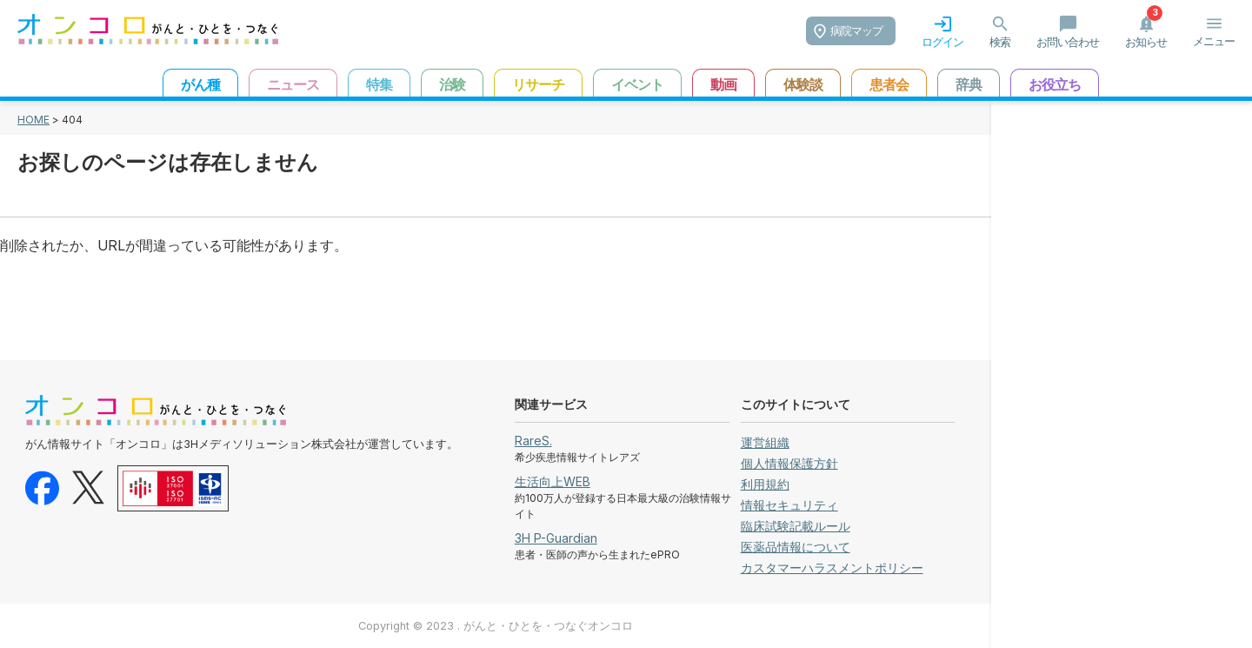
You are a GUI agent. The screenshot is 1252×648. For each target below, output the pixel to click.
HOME (33, 119)
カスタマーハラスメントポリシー (832, 567)
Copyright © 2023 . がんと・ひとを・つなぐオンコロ (495, 625)
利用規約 (765, 484)
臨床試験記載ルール (795, 525)
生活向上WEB (552, 481)
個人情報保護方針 (789, 463)
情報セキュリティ (789, 505)
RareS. (533, 440)
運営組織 (765, 442)
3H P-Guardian (556, 538)
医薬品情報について (795, 546)
